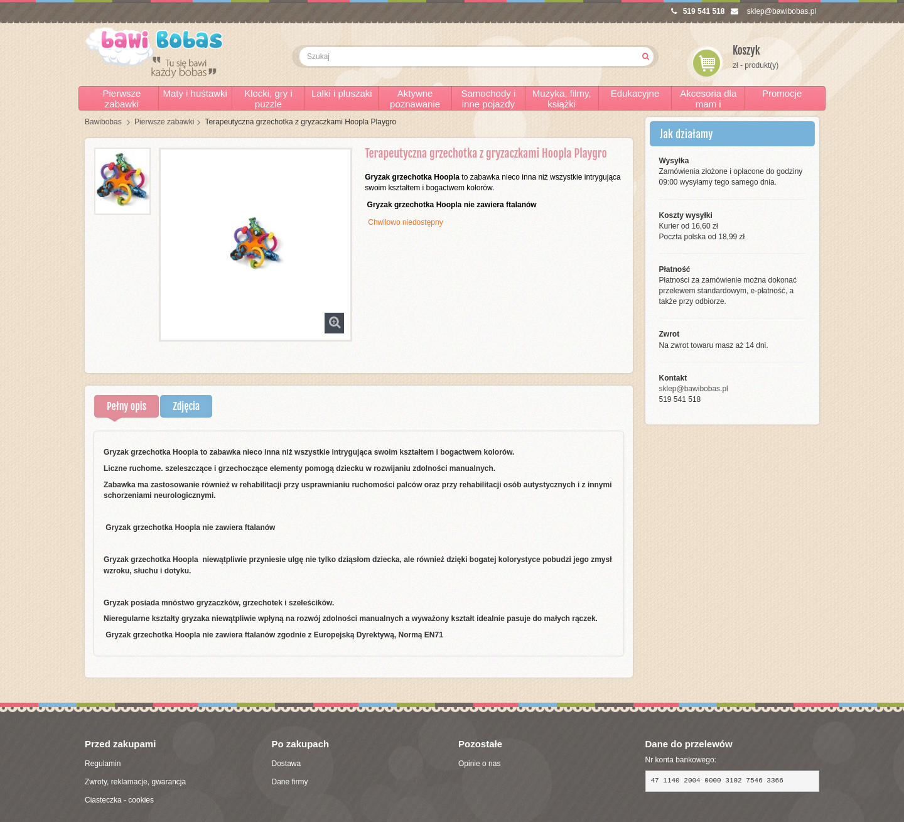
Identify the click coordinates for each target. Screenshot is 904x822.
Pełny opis (126, 406)
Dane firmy (290, 781)
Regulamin (103, 763)
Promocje (782, 93)
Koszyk (746, 50)
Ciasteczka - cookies (119, 800)
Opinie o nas (479, 763)
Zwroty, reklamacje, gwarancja (135, 781)
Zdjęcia (186, 406)
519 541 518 (698, 11)
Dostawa (286, 763)
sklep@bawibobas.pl (773, 11)
